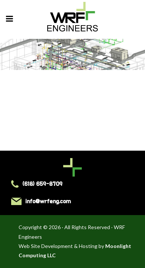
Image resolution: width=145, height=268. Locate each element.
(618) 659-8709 (36, 184)
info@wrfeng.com (41, 201)
